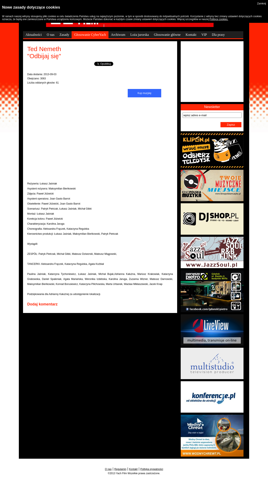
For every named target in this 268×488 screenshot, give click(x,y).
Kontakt (133, 469)
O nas (108, 469)
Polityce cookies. (218, 19)
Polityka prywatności (151, 469)
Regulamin (120, 469)
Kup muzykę (144, 93)
